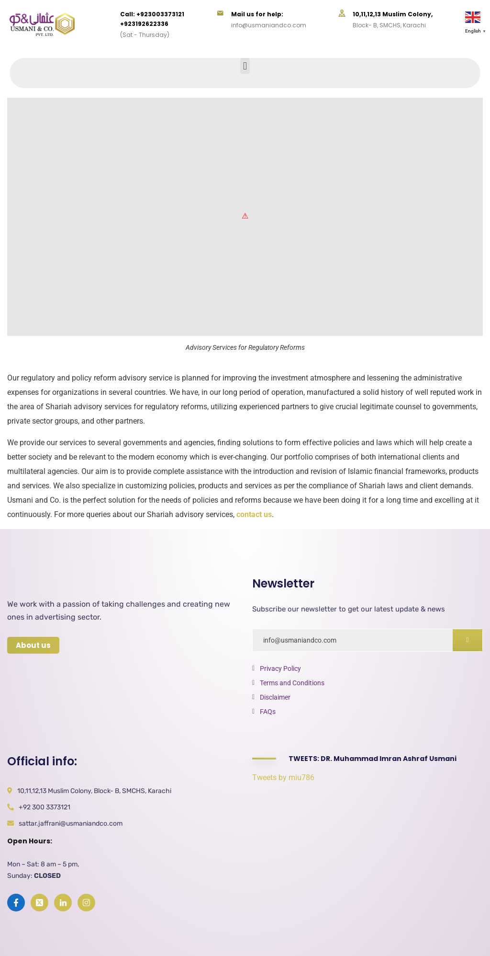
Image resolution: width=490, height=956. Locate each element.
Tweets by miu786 (283, 777)
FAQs (268, 711)
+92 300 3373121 (44, 807)
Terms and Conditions (292, 683)
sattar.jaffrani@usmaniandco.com (70, 823)
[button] (244, 66)
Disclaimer (275, 697)
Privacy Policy (280, 668)
